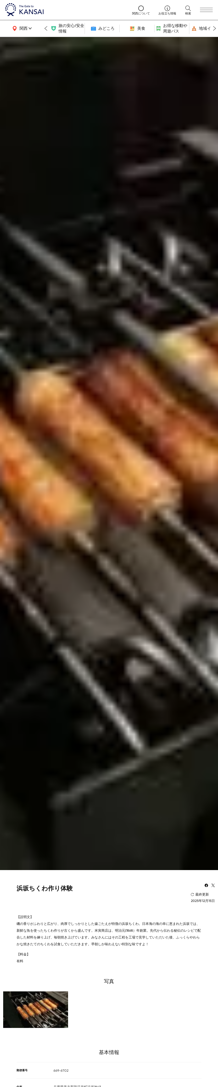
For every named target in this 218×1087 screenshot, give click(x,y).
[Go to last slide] (45, 28)
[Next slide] (214, 28)
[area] (21, 28)
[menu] (206, 10)
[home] (64, 10)
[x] (213, 886)
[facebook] (206, 886)
